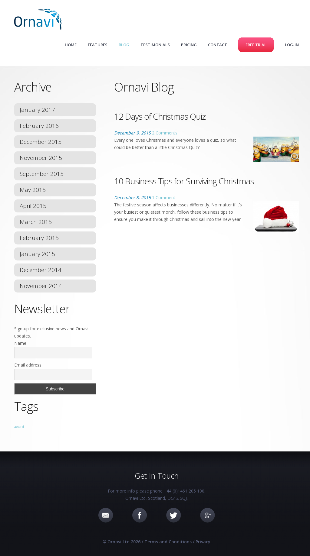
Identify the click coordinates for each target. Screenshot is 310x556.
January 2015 (37, 254)
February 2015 (39, 238)
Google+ (207, 515)
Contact (217, 44)
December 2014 (40, 270)
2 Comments (164, 133)
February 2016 (39, 126)
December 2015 (40, 142)
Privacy (203, 542)
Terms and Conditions (168, 542)
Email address (27, 365)
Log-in (292, 44)
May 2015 (33, 190)
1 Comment (163, 197)
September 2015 (42, 174)
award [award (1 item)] (19, 427)
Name (20, 343)
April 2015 (33, 206)
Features (97, 44)
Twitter (173, 515)
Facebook (139, 515)
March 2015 (36, 222)
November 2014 (41, 286)
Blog (124, 44)
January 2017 (37, 110)
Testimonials (155, 44)
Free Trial (256, 44)
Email (105, 515)
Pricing (189, 44)
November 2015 (41, 158)
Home (71, 44)
